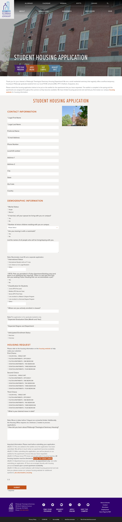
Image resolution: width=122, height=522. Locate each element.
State (9, 177)
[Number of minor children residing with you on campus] (33, 227)
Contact (105, 505)
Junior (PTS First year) (14, 288)
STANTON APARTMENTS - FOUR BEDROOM (21, 369)
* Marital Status (13, 207)
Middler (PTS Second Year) (15, 291)
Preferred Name (13, 131)
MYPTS (78, 3)
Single (10, 209)
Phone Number (13, 144)
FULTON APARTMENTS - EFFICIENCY (19, 358)
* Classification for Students (17, 286)
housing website (44, 348)
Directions (105, 507)
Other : (16, 269)
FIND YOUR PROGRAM (47, 510)
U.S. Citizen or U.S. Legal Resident (18, 264)
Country (10, 191)
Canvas (94, 3)
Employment (105, 509)
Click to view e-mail (42, 458)
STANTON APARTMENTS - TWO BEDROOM (21, 364)
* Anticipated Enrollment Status (18, 332)
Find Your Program (20, 68)
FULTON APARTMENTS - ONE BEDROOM (20, 361)
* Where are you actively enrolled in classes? (23, 308)
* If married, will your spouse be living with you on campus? (29, 216)
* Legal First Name (14, 118)
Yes (9, 218)
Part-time (10, 335)
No (9, 221)
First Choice (11, 353)
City (8, 171)
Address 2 (11, 164)
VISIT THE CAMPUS (84, 510)
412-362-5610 (24, 510)
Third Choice (12, 392)
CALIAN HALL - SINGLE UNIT (16, 356)
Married (10, 212)
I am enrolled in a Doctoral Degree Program (20, 299)
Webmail (63, 3)
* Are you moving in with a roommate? (21, 231)
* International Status (15, 259)
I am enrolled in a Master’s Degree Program (20, 296)
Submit (17, 487)
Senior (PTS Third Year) (14, 294)
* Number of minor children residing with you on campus (28, 224)
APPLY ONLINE (72, 510)
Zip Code (10, 184)
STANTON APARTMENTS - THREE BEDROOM (21, 366)
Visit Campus (43, 68)
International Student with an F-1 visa (18, 262)
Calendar (46, 3)
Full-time (10, 338)
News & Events (105, 502)
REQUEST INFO (59, 510)
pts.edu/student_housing (23, 472)
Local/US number (13, 151)
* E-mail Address (13, 137)
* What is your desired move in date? (20, 411)
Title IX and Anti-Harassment (88, 519)
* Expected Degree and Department (20, 326)
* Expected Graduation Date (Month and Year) (24, 319)
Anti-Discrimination (70, 519)
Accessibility (56, 519)
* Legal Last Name (14, 124)
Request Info (55, 68)
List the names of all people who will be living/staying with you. (30, 240)
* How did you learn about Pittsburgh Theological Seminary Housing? (33, 427)
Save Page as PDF (105, 512)
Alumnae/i (29, 3)
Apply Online (31, 68)
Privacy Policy (32, 519)
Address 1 (11, 157)
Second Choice (13, 372)
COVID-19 (44, 519)
